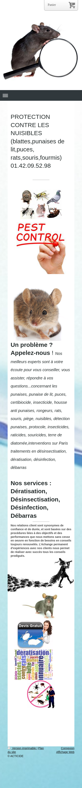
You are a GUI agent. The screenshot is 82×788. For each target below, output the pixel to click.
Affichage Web (65, 752)
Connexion (67, 748)
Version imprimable (22, 748)
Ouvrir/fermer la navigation (41, 95)
